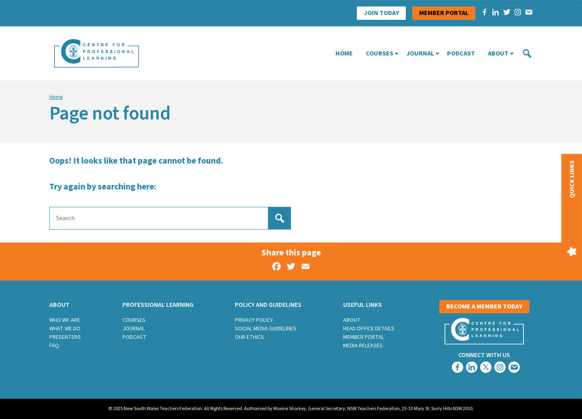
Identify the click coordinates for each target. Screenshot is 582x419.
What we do (64, 329)
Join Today (381, 13)
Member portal (443, 13)
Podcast (461, 53)
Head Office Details (368, 329)
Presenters (65, 337)
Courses (379, 53)
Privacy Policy (254, 320)
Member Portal (363, 337)
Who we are (64, 320)
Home (344, 53)
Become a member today (484, 306)
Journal (420, 53)
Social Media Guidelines (265, 329)
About (498, 53)
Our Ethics (249, 337)
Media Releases (363, 346)
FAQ (54, 346)
